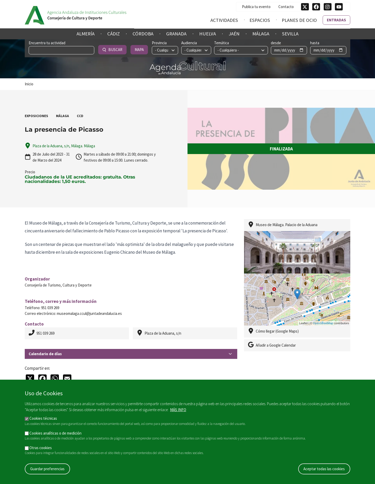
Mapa (337, 49)
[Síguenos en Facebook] (316, 6)
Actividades (224, 20)
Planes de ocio (299, 20)
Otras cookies (40, 447)
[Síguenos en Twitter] (305, 6)
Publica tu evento (256, 6)
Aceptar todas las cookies (324, 468)
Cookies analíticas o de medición (55, 433)
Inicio (29, 83)
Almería (86, 34)
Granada (176, 34)
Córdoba (143, 34)
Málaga (260, 34)
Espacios (259, 20)
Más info (178, 409)
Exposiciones (36, 116)
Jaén (234, 34)
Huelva (207, 34)
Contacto (286, 6)
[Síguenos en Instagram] (328, 6)
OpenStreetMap (323, 323)
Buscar (311, 49)
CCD (80, 116)
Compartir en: (37, 368)
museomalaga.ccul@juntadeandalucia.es (89, 313)
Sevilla (290, 34)
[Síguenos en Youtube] (339, 6)
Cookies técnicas (43, 418)
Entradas (336, 19)
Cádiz (113, 34)
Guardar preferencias (47, 468)
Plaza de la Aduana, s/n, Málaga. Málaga (64, 145)
